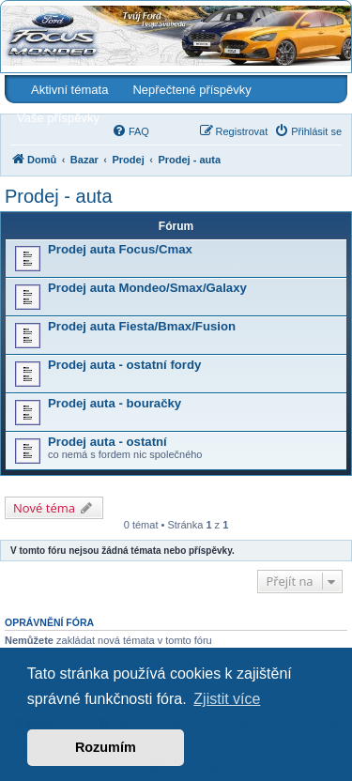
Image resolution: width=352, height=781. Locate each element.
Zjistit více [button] (226, 699)
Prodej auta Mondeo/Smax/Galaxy (147, 288)
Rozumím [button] (105, 747)
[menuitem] (130, 131)
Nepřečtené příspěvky (191, 90)
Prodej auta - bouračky (114, 403)
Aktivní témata (69, 90)
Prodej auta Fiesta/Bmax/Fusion (142, 326)
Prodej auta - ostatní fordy (124, 365)
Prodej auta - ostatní (107, 442)
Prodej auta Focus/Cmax (120, 249)
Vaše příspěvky (58, 118)
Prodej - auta (59, 196)
